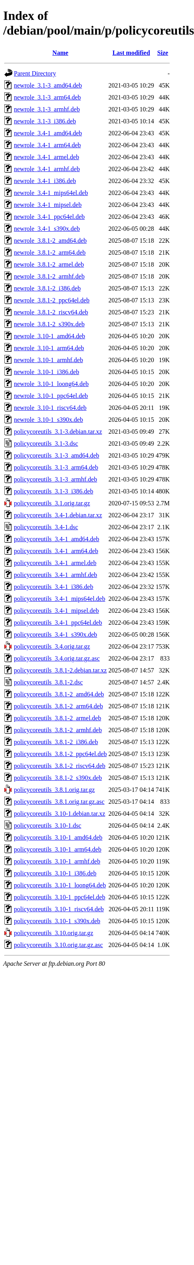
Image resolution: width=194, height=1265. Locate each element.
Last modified (131, 52)
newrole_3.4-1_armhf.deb (47, 169)
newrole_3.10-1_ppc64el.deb (51, 395)
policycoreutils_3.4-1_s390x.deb (55, 634)
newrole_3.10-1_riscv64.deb (50, 407)
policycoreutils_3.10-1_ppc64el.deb (59, 897)
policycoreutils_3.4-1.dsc (46, 527)
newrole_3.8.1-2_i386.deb (47, 288)
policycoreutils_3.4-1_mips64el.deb (59, 598)
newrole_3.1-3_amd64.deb (48, 85)
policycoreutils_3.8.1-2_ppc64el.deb (60, 753)
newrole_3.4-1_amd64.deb (48, 133)
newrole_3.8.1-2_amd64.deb (50, 240)
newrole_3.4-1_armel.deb (46, 157)
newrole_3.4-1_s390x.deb (47, 228)
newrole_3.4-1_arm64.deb (47, 145)
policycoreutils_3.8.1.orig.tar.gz (54, 789)
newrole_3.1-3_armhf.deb (47, 109)
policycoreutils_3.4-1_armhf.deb (55, 574)
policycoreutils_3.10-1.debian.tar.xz (59, 813)
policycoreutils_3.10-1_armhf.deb (57, 861)
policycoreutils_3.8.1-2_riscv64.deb (60, 765)
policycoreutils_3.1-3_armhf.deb (55, 479)
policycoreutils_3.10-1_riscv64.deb (59, 909)
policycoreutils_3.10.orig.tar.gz (53, 933)
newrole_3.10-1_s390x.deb (48, 419)
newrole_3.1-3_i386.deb (45, 121)
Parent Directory (35, 73)
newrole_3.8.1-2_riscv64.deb (51, 312)
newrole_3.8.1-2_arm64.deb (50, 252)
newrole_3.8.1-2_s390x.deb (49, 324)
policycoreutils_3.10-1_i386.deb (55, 873)
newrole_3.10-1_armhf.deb (48, 360)
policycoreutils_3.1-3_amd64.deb (56, 455)
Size (162, 52)
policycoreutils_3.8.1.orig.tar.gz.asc (59, 801)
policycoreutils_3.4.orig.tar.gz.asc (57, 658)
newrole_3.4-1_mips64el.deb (51, 192)
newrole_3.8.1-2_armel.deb (49, 264)
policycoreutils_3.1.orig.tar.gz (52, 503)
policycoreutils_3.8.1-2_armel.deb (57, 718)
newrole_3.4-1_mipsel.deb (48, 204)
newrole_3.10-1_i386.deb (46, 371)
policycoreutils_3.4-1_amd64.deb (56, 539)
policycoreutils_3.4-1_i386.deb (53, 586)
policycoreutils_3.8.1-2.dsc (48, 682)
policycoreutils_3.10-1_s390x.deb (57, 921)
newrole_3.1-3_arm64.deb (47, 97)
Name (60, 52)
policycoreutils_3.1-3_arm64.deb (56, 467)
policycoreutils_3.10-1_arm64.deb (57, 849)
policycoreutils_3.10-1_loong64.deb (60, 885)
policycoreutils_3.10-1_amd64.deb (58, 837)
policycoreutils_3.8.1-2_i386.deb (56, 742)
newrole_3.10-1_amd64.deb (49, 336)
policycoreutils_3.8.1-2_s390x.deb (58, 777)
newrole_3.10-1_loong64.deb (51, 383)
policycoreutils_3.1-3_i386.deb (53, 491)
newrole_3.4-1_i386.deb (45, 180)
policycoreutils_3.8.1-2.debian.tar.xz (60, 670)
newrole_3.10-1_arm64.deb (49, 348)
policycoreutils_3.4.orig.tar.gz (52, 646)
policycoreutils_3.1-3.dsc (46, 443)
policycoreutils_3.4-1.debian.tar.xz (58, 515)
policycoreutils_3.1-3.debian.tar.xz (58, 431)
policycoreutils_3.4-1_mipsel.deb (56, 610)
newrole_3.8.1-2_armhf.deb (49, 276)
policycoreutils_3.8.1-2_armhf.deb (58, 730)
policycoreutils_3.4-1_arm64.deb (56, 551)
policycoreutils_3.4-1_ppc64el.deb (58, 622)
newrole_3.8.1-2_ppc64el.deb (52, 300)
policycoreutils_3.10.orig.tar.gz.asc (58, 944)
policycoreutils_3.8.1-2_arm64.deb (58, 706)
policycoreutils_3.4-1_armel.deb (55, 562)
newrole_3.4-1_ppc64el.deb (49, 216)
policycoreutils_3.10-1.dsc (47, 825)
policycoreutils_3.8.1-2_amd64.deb (59, 694)
